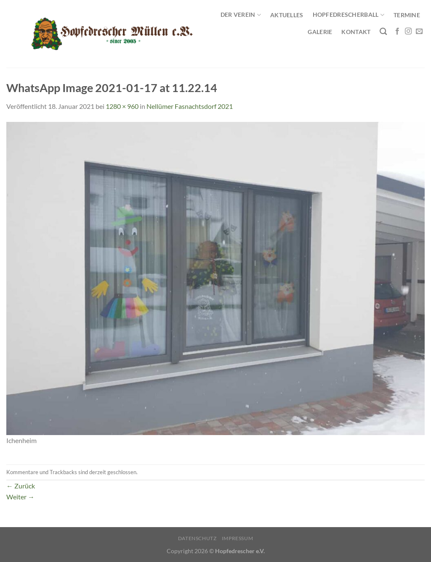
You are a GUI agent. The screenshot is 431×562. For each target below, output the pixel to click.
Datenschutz (197, 538)
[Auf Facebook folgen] (397, 31)
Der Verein (241, 15)
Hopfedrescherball (348, 15)
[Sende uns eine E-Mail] (419, 31)
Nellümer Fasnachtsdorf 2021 (189, 106)
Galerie (320, 31)
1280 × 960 (122, 106)
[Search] (383, 31)
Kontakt (355, 31)
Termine (407, 14)
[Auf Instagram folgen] (408, 31)
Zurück (20, 486)
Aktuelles (286, 14)
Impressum (237, 538)
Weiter (20, 497)
